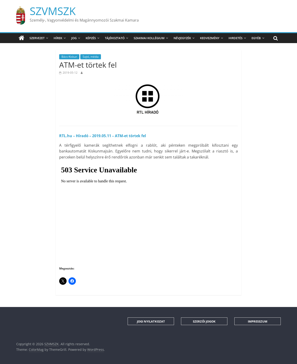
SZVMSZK (53, 11)
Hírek (58, 38)
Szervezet (37, 38)
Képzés (91, 38)
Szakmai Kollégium (149, 38)
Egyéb (256, 38)
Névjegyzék (182, 38)
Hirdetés (235, 38)
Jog (74, 38)
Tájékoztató (115, 38)
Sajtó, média (91, 57)
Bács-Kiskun (69, 57)
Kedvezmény (210, 38)
